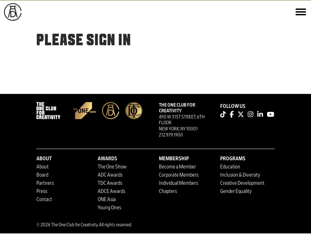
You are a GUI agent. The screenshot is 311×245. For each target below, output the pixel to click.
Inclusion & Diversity (240, 175)
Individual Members (178, 183)
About (42, 166)
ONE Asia (107, 199)
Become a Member (177, 166)
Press (41, 191)
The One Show (112, 166)
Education (230, 166)
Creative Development (242, 183)
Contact (44, 199)
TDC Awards (110, 183)
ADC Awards (110, 175)
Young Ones (109, 207)
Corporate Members (178, 175)
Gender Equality (236, 191)
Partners (45, 183)
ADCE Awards (111, 191)
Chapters (168, 191)
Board (42, 175)
